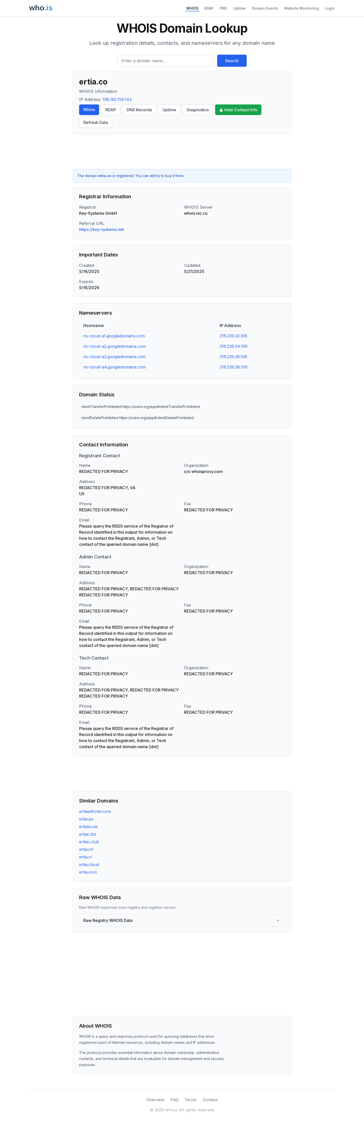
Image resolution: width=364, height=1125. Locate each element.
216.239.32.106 (233, 335)
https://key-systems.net (101, 229)
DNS (223, 8)
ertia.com (88, 872)
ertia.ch (86, 849)
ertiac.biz (87, 834)
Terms (191, 1099)
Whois (89, 109)
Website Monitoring (301, 8)
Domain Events (265, 8)
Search (232, 60)
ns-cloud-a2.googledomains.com (114, 346)
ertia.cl (85, 856)
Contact (210, 1099)
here (179, 176)
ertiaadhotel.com (95, 811)
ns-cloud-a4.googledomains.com (114, 367)
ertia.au (86, 818)
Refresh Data (95, 122)
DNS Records (139, 109)
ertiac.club (89, 841)
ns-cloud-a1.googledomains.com (114, 335)
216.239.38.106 (233, 367)
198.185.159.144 (117, 99)
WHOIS (192, 8)
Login (330, 8)
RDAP (209, 8)
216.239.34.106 (233, 346)
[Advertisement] (182, 151)
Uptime (239, 8)
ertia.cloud (89, 864)
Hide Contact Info (238, 109)
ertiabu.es (88, 826)
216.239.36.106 (233, 356)
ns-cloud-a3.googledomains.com (114, 356)
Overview (155, 1099)
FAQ (174, 1099)
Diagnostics (198, 109)
